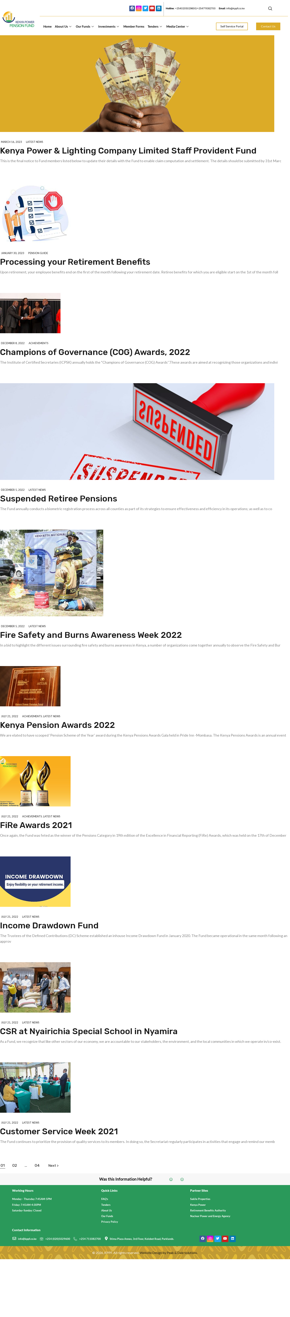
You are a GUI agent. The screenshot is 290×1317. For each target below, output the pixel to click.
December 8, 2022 (13, 343)
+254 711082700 (90, 1238)
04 (37, 1165)
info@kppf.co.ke (27, 1238)
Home (47, 26)
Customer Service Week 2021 (59, 1131)
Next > (53, 1165)
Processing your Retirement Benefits (75, 262)
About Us (63, 26)
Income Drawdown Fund (49, 926)
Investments (108, 26)
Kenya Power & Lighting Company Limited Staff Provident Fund (128, 151)
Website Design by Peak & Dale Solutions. (169, 1253)
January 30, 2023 (12, 253)
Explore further (21, 171)
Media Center (177, 26)
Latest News (34, 141)
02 (14, 1165)
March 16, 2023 (11, 141)
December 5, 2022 (13, 489)
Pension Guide (38, 253)
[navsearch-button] (270, 9)
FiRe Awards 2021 (36, 825)
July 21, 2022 (9, 716)
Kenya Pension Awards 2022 (57, 725)
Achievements (38, 343)
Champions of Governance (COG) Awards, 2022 (95, 352)
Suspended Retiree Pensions (58, 499)
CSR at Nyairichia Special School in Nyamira (89, 1031)
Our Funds (85, 26)
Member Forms (133, 26)
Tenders (155, 26)
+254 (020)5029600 (57, 1238)
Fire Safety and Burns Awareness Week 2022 (91, 635)
